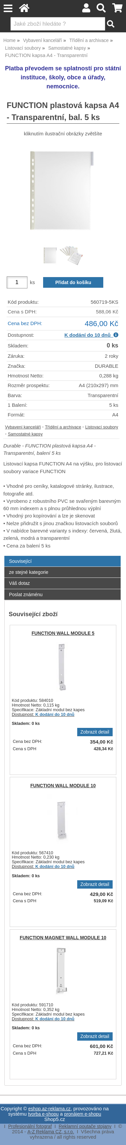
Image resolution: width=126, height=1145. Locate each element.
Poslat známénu (25, 594)
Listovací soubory (101, 427)
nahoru (116, 1135)
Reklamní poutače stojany (85, 1126)
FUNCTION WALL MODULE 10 (63, 785)
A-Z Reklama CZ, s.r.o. (50, 1131)
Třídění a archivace (63, 427)
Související (20, 561)
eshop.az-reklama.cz (49, 1108)
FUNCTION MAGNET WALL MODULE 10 (63, 937)
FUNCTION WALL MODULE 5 (62, 633)
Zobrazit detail (95, 732)
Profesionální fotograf (29, 1126)
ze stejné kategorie (28, 572)
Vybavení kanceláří (23, 427)
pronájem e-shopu (82, 1114)
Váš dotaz (19, 583)
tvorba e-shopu (43, 1114)
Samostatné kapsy (25, 434)
